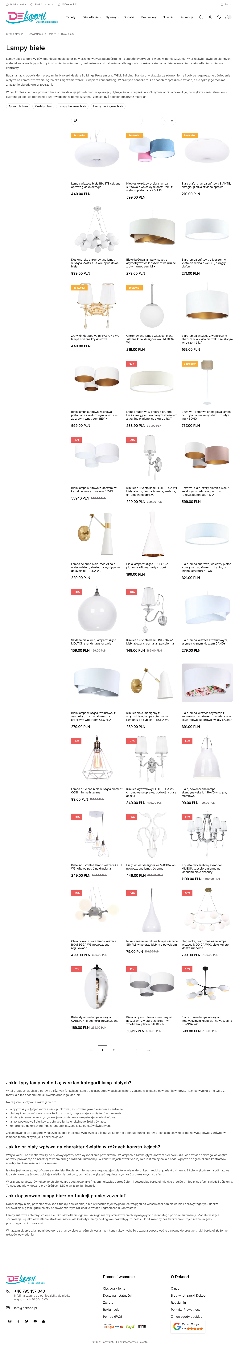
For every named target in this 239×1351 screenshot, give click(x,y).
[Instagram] (10, 1321)
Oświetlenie (36, 33)
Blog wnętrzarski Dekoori (189, 1295)
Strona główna (14, 33)
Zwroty (108, 1302)
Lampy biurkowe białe (72, 106)
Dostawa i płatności (117, 1295)
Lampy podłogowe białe (108, 106)
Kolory (52, 33)
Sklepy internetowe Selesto (131, 1341)
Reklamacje (111, 1309)
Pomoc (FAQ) (112, 1316)
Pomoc (227, 4)
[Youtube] (35, 1321)
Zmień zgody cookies (186, 1316)
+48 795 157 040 (29, 1291)
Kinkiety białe (43, 106)
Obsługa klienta (114, 1288)
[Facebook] (18, 1321)
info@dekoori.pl (25, 1308)
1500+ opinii (67, 4)
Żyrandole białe (18, 106)
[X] (27, 1321)
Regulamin (178, 1302)
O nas (175, 1288)
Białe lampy (67, 33)
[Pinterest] (43, 1321)
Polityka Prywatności (186, 1309)
